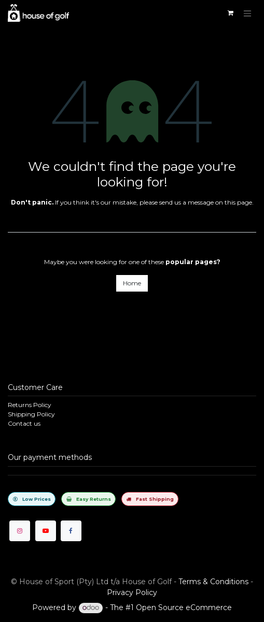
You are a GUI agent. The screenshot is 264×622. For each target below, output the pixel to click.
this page (238, 202)
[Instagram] (19, 530)
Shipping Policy (31, 414)
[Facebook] (71, 530)
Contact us (24, 423)
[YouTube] (45, 530)
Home (132, 283)
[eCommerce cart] (230, 13)
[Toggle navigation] (247, 13)
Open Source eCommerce (184, 607)
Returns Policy (29, 405)
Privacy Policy (132, 592)
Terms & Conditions (213, 581)
